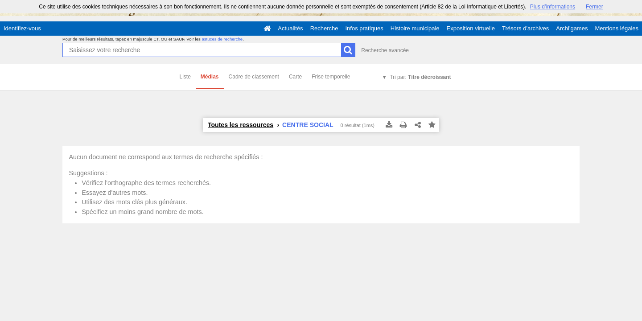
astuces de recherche (222, 39)
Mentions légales (616, 28)
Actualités (290, 28)
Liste (185, 77)
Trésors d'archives (525, 28)
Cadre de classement (254, 77)
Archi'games (572, 28)
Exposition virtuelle (471, 28)
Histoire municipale (415, 28)
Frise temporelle (331, 77)
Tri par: (420, 77)
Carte (295, 77)
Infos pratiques (364, 28)
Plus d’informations (552, 7)
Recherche (324, 28)
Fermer (594, 7)
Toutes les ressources (240, 124)
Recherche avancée (385, 50)
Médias (210, 77)
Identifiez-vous (22, 28)
